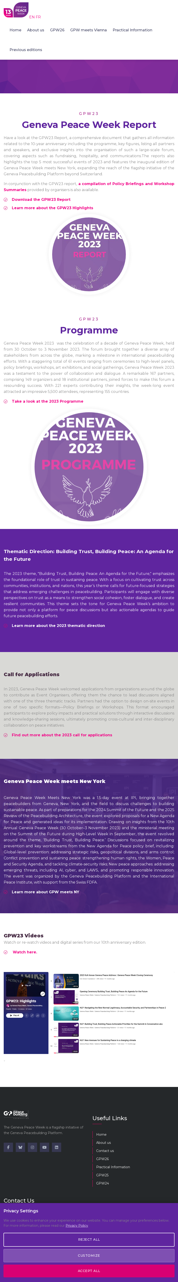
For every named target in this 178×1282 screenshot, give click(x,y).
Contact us (105, 1151)
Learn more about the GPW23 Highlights (52, 208)
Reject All (89, 1239)
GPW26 (57, 30)
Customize (89, 1255)
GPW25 (102, 1175)
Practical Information (132, 30)
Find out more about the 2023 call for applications (62, 735)
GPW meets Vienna (88, 30)
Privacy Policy (77, 1225)
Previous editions (26, 50)
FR (38, 17)
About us (35, 30)
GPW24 (102, 1183)
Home (15, 30)
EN (32, 17)
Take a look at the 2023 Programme (47, 401)
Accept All (89, 1271)
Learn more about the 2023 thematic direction (58, 625)
